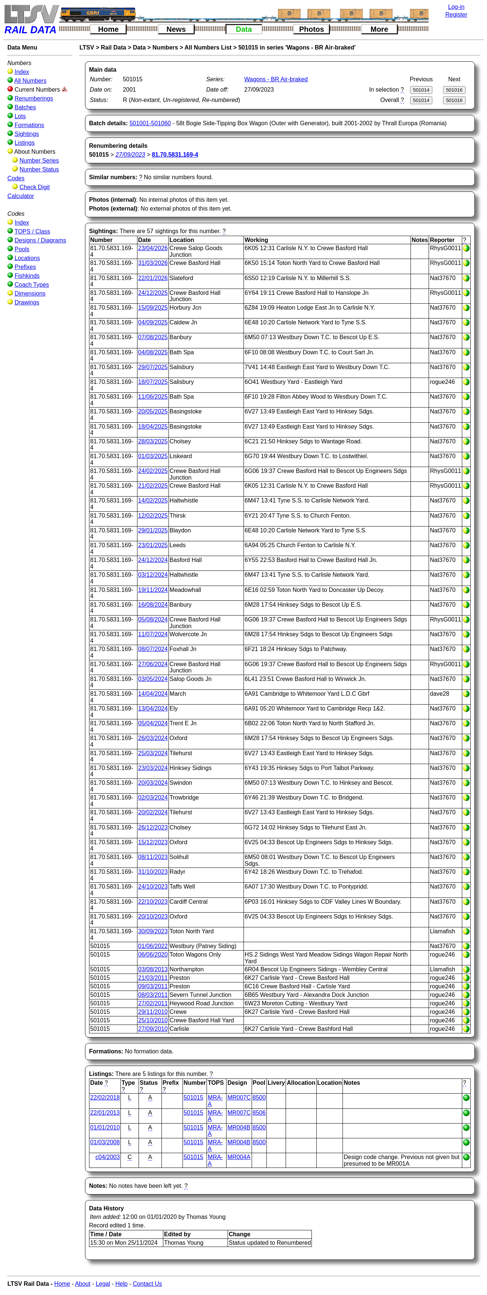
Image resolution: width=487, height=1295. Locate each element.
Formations (29, 125)
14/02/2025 (153, 500)
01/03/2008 (105, 1142)
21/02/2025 (153, 486)
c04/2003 (107, 1157)
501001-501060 (150, 123)
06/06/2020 (153, 954)
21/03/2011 (153, 978)
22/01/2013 (105, 1113)
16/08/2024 (153, 605)
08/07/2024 (153, 649)
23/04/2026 (153, 248)
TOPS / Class (32, 231)
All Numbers (30, 81)
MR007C (239, 1097)
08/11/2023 (153, 857)
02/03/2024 (153, 797)
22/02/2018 (105, 1097)
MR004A (238, 1157)
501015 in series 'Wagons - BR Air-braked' (297, 47)
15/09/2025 (153, 307)
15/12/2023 (153, 842)
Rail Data (113, 47)
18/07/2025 (153, 382)
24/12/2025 (153, 293)
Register (456, 14)
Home (108, 29)
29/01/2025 (153, 530)
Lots (19, 116)
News (176, 29)
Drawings (26, 302)
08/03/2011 (153, 995)
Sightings (26, 134)
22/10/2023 (153, 902)
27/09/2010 (153, 1029)
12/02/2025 (153, 515)
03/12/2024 (153, 575)
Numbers (165, 47)
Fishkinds (27, 276)
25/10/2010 (153, 1020)
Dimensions (29, 293)
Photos (311, 29)
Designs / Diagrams (40, 240)
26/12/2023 (153, 827)
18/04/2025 (153, 426)
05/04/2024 (153, 723)
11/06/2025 (153, 396)
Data (244, 29)
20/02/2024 (153, 812)
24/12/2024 (153, 560)
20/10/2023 (153, 916)
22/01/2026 (153, 278)
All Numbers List (208, 47)
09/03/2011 (153, 986)
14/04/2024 (153, 694)
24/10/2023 (153, 886)
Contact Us (147, 1284)
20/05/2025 (153, 411)
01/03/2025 (153, 456)
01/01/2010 (105, 1127)
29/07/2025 (153, 367)
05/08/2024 (153, 619)
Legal (103, 1284)
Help (121, 1284)
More (379, 29)
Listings (24, 143)
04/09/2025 (153, 322)
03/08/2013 (153, 969)
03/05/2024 (153, 679)
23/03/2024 (153, 768)
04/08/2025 (153, 352)
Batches (25, 107)
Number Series (39, 160)
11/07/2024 (153, 634)
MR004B (238, 1127)
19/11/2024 (153, 590)
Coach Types (31, 285)
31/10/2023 (153, 872)
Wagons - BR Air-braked (276, 79)
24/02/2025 (153, 471)
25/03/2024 (153, 753)
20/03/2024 (153, 783)
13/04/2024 (153, 708)
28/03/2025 (153, 441)
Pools (21, 249)
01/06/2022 (153, 946)
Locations (27, 258)
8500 (259, 1097)
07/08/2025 (153, 337)
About (83, 1284)
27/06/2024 (153, 664)
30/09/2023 (153, 931)
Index (21, 72)
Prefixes (25, 267)
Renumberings (33, 98)
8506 (259, 1113)
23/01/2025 (153, 545)
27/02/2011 (153, 1003)
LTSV (86, 47)
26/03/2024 (153, 738)
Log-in (456, 7)
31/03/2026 (153, 263)
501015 (193, 1097)
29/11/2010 (153, 1012)
